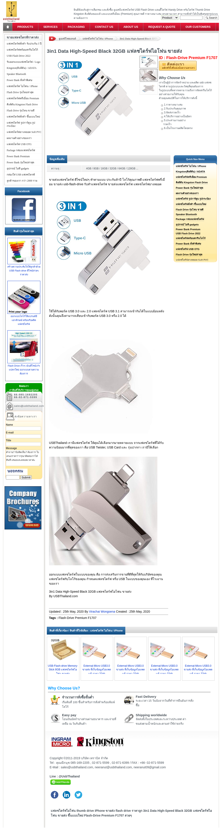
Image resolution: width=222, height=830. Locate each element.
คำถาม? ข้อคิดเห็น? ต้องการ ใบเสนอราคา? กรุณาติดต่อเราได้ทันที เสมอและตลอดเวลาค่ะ (23, 458)
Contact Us (104, 26)
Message (11, 448)
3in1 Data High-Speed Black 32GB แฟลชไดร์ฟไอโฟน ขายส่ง (140, 38)
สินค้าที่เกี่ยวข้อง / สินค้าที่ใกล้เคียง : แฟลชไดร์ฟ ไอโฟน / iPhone (86, 630)
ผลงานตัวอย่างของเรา (187, 193)
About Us (130, 26)
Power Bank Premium (188, 229)
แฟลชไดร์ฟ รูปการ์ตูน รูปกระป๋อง (193, 198)
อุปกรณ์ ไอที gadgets (187, 224)
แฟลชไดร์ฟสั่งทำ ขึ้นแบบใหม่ (191, 204)
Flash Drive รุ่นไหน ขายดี (189, 209)
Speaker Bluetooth (186, 214)
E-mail (10, 432)
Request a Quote (161, 26)
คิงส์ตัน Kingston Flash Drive (192, 182)
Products (25, 26)
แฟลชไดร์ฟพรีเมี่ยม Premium (191, 177)
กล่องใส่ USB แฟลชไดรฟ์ (21, 174)
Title (8, 440)
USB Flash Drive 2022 (188, 233)
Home (8, 27)
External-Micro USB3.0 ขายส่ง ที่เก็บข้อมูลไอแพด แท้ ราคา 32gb (96, 669)
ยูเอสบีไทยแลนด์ (67, 38)
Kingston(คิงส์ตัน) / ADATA (190, 171)
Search (211, 17)
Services (50, 26)
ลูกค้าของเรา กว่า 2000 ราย (22, 180)
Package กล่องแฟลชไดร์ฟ (190, 219)
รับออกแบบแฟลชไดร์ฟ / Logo (23, 61)
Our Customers (198, 26)
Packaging (76, 26)
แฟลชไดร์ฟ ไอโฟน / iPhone (98, 38)
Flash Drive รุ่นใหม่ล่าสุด (189, 254)
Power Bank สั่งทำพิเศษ (188, 243)
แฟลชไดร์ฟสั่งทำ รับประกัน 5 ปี (24, 43)
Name (9, 424)
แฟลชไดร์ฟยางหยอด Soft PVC (24, 132)
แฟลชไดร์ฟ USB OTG (187, 249)
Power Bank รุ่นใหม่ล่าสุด (189, 188)
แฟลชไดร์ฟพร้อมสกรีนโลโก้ (191, 238)
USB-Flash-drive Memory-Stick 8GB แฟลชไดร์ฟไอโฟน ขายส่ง (63, 669)
